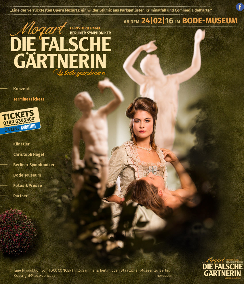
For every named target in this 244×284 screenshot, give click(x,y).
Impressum (164, 275)
